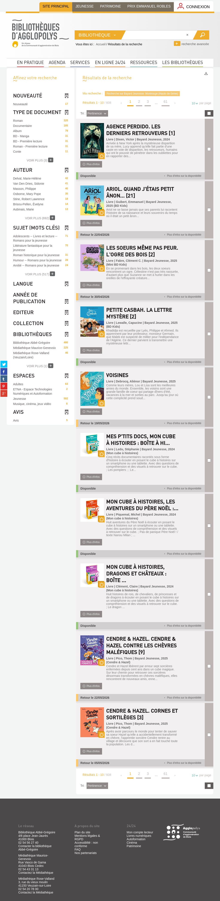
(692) (40, 217)
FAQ (78, 849)
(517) (40, 273)
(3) (40, 160)
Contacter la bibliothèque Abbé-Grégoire (35, 847)
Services (80, 62)
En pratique (30, 62)
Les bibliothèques (182, 62)
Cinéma (132, 842)
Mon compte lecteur (140, 832)
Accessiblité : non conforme (86, 844)
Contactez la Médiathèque (35, 872)
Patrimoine (134, 846)
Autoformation (136, 839)
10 (194, 103)
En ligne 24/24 (110, 62)
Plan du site (82, 832)
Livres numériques (139, 835)
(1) (40, 365)
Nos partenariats (86, 853)
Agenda (57, 62)
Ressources (143, 62)
